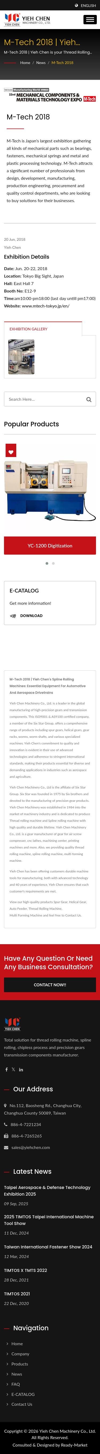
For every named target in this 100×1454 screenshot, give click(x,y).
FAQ (15, 1384)
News (41, 62)
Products (19, 1363)
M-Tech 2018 (62, 62)
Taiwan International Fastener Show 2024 (48, 1247)
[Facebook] (6, 1070)
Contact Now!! (50, 984)
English (88, 5)
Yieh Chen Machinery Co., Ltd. (67, 1430)
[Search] (43, 399)
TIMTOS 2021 (17, 1294)
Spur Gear (60, 902)
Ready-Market (74, 1444)
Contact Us (73, 915)
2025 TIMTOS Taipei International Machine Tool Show (49, 1220)
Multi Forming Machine (26, 915)
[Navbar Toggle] (90, 19)
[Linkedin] (21, 1070)
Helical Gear (77, 902)
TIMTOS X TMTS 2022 (25, 1270)
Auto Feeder (18, 909)
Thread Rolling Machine (45, 909)
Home (25, 62)
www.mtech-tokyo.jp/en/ (45, 305)
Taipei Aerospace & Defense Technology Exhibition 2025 (47, 1190)
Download (26, 616)
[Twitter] (13, 1070)
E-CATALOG (23, 1394)
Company (20, 1353)
